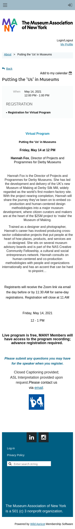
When (16, 91)
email (38, 388)
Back (9, 68)
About (7, 54)
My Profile (67, 44)
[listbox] (56, 73)
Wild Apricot (37, 524)
